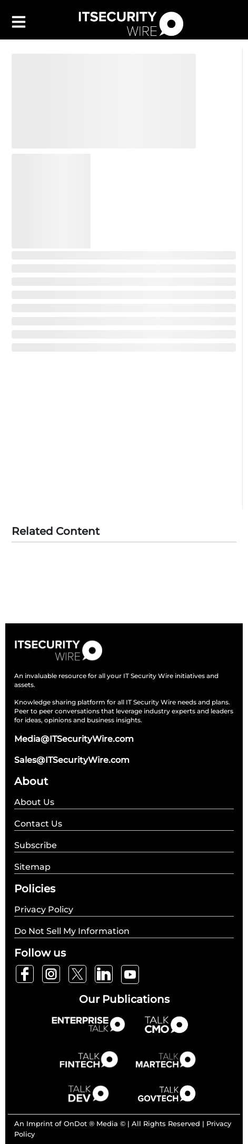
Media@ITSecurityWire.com (74, 739)
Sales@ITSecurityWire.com (72, 760)
